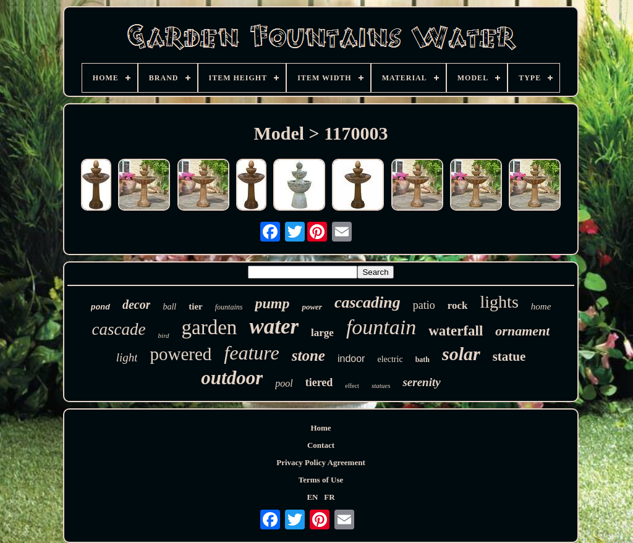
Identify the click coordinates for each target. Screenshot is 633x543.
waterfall (455, 331)
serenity (421, 382)
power (312, 306)
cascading (367, 302)
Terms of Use (321, 479)
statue (509, 356)
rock (458, 305)
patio (424, 305)
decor (136, 304)
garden (209, 327)
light (127, 357)
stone (308, 355)
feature (251, 353)
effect (352, 385)
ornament (522, 331)
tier (195, 306)
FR (329, 497)
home (541, 306)
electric (389, 359)
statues (381, 385)
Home (320, 427)
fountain (381, 327)
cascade (119, 329)
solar (461, 353)
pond (100, 307)
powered (180, 354)
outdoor (232, 378)
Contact (320, 445)
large (322, 333)
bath (422, 359)
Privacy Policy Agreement (320, 462)
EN (312, 497)
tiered (319, 382)
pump (272, 303)
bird (163, 335)
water (274, 326)
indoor (351, 358)
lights (499, 301)
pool (283, 383)
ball (169, 306)
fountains (229, 307)
